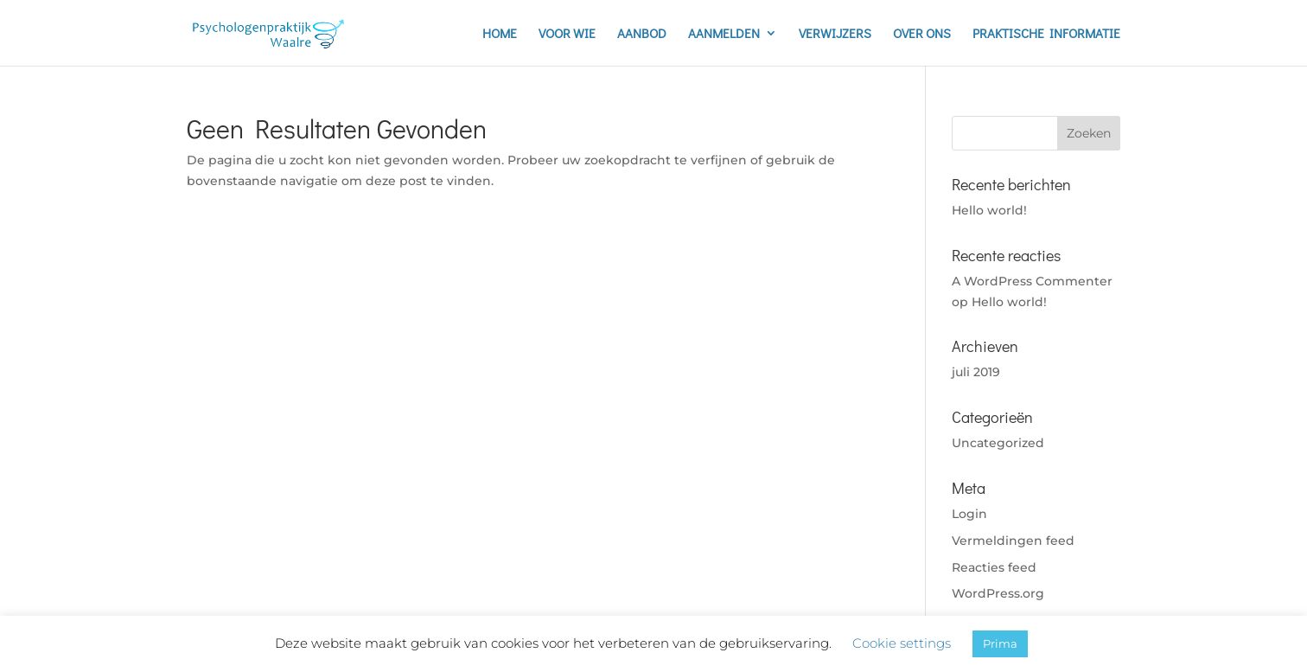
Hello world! (989, 210)
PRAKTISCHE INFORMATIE (1046, 34)
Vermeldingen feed (1013, 540)
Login (969, 514)
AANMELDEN (724, 34)
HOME (499, 34)
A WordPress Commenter (1032, 281)
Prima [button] (1000, 643)
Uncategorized (998, 443)
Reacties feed (994, 567)
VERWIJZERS (835, 34)
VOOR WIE (567, 34)
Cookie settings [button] (901, 643)
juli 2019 (976, 372)
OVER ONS (922, 34)
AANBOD (641, 34)
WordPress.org (998, 593)
